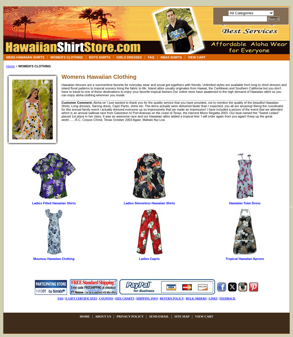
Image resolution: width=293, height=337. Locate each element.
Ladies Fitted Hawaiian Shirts (54, 203)
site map (181, 316)
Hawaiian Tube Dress (245, 203)
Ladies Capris (149, 258)
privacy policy (129, 316)
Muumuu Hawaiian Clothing (53, 258)
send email (159, 316)
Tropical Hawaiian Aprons (245, 258)
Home (10, 66)
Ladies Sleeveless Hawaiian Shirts (149, 203)
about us (103, 316)
